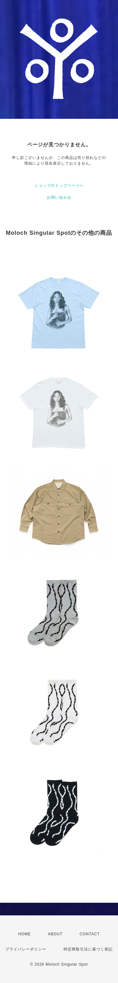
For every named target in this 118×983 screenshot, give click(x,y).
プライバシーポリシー (25, 949)
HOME (24, 934)
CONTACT (90, 934)
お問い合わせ (59, 197)
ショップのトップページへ (59, 185)
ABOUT (55, 934)
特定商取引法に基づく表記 (88, 949)
